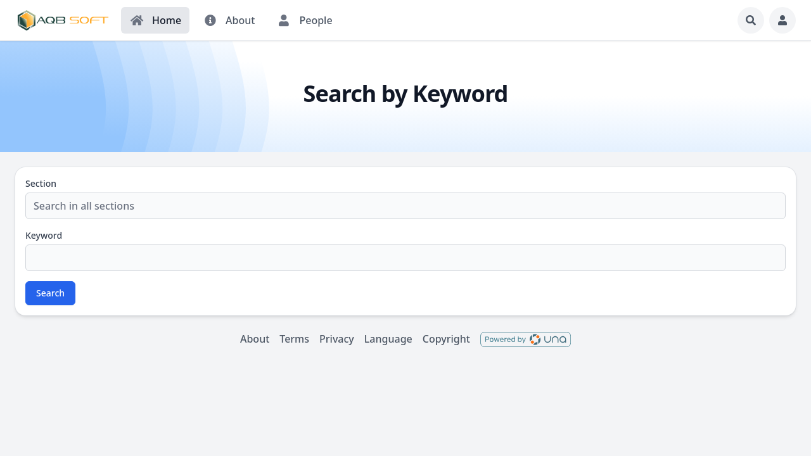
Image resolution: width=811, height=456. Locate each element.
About (254, 339)
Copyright (446, 339)
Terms (294, 339)
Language (388, 339)
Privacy (336, 339)
